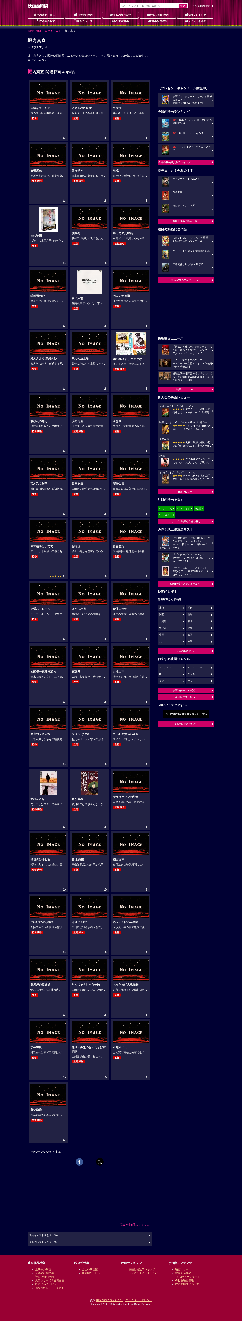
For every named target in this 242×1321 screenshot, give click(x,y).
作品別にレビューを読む (49, 1287)
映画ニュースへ (185, 389)
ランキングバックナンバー (144, 1273)
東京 (161, 607)
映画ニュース (83, 21)
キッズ (191, 674)
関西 (161, 614)
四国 (190, 634)
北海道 (163, 621)
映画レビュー (185, 491)
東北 (190, 621)
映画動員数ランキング (142, 1269)
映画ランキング (195, 14)
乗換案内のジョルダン (109, 1300)
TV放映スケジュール (187, 1276)
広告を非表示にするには (134, 1224)
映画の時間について (185, 724)
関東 (190, 607)
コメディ (164, 681)
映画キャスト (53, 30)
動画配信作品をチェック (185, 280)
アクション (165, 667)
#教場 (198, 508)
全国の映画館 (90, 1269)
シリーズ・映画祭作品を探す (185, 521)
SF (160, 674)
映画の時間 (34, 30)
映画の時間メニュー (46, 14)
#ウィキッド (183, 508)
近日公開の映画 (158, 14)
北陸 (190, 628)
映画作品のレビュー (47, 1284)
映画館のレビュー (92, 1273)
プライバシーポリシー (138, 1300)
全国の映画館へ (185, 651)
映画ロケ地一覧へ (185, 696)
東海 (190, 614)
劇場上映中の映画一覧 (185, 221)
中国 (161, 634)
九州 (161, 641)
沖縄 (190, 641)
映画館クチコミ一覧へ (185, 690)
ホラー (191, 681)
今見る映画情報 (184, 1280)
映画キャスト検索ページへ (44, 1235)
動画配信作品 (157, 21)
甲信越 (163, 628)
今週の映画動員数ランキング (174, 162)
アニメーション (196, 667)
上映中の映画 (83, 14)
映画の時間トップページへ (44, 1242)
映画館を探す (45, 21)
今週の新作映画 (120, 14)
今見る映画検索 (201, 6)
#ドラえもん (165, 508)
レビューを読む (195, 21)
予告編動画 (120, 21)
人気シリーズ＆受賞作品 (49, 1280)
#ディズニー (165, 515)
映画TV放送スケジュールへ (185, 583)
